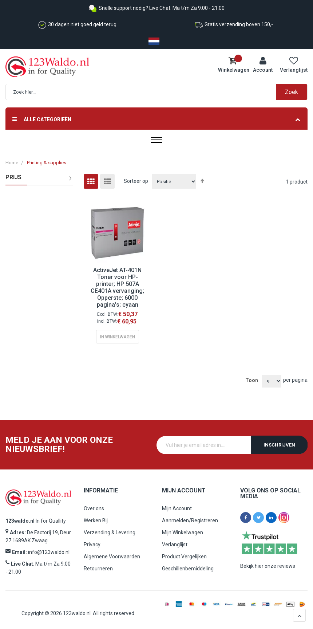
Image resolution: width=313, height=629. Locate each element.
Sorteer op (136, 181)
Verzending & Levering (109, 532)
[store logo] (40, 66)
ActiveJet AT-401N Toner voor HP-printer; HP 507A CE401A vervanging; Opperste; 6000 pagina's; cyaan (117, 287)
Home (11, 162)
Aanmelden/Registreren (190, 520)
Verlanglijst (174, 544)
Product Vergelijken (184, 556)
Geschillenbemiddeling (188, 568)
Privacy (92, 544)
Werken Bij (96, 520)
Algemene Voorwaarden (112, 556)
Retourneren (98, 568)
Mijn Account (177, 508)
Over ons (94, 508)
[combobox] (160, 92)
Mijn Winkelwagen (182, 532)
